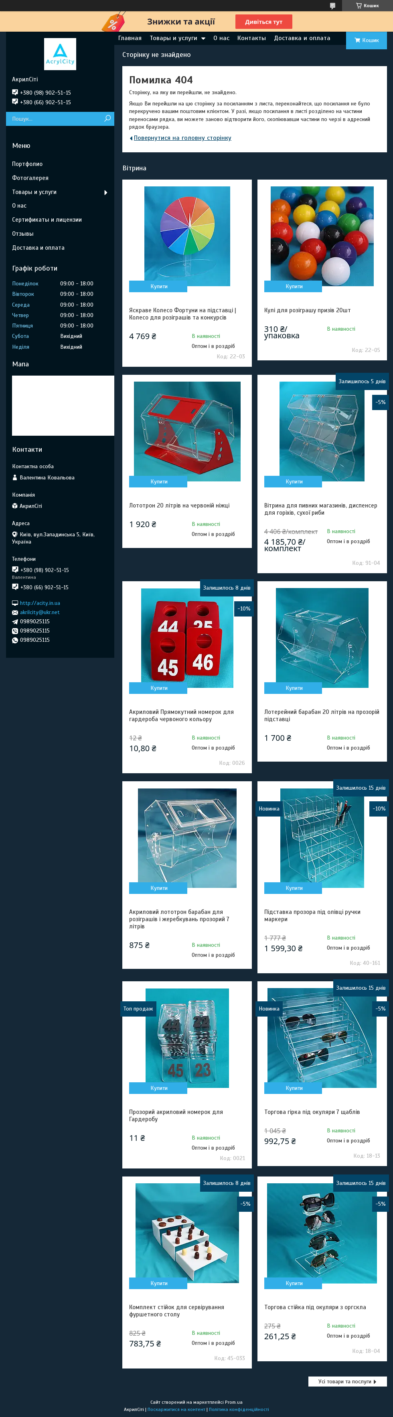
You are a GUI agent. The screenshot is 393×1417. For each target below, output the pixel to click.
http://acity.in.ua (40, 603)
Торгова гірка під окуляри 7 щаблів (312, 1112)
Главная (130, 38)
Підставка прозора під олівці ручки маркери (312, 915)
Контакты (251, 38)
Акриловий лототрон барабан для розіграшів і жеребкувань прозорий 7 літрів (179, 919)
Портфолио (27, 164)
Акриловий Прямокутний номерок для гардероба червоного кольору (181, 715)
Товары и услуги (173, 38)
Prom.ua (234, 1402)
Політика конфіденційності (239, 1409)
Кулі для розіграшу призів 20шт (307, 310)
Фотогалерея (30, 178)
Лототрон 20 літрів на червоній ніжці (179, 505)
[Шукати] (107, 119)
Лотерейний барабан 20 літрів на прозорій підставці (321, 715)
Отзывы (23, 233)
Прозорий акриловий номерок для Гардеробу (176, 1115)
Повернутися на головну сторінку (182, 138)
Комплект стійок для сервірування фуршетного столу (176, 1311)
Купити (159, 286)
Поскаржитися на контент (176, 1409)
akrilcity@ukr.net (40, 612)
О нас (221, 38)
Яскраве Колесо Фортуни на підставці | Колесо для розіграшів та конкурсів (182, 314)
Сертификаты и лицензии (47, 219)
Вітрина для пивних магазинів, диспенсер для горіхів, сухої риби (320, 509)
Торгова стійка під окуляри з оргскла (315, 1307)
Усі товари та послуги (344, 1381)
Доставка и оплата (302, 38)
